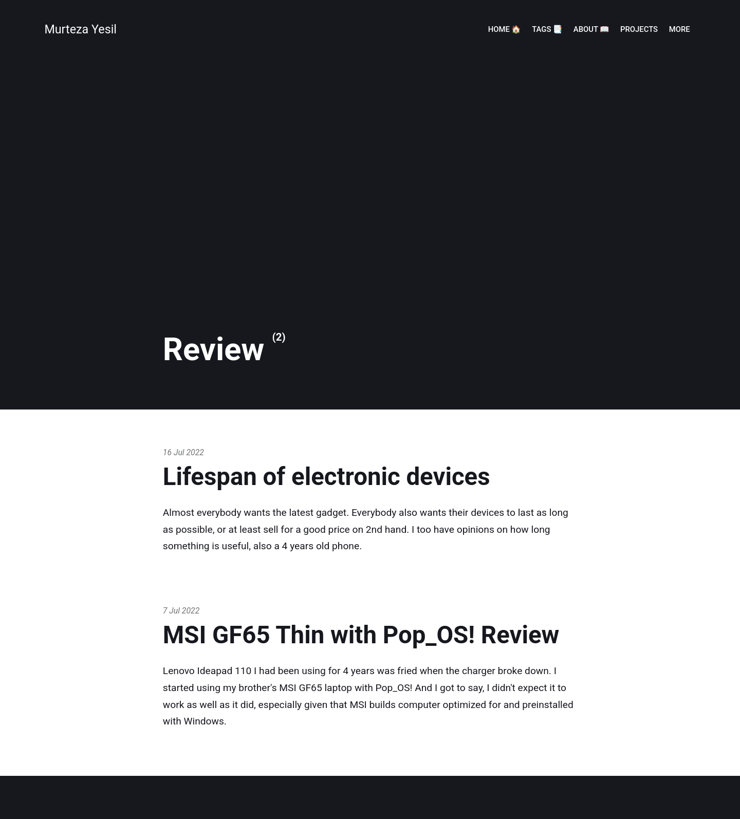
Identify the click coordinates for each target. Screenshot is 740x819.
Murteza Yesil (80, 29)
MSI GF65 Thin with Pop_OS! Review (361, 635)
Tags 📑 (547, 29)
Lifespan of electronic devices (326, 476)
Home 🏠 (504, 29)
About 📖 (591, 29)
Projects (639, 29)
